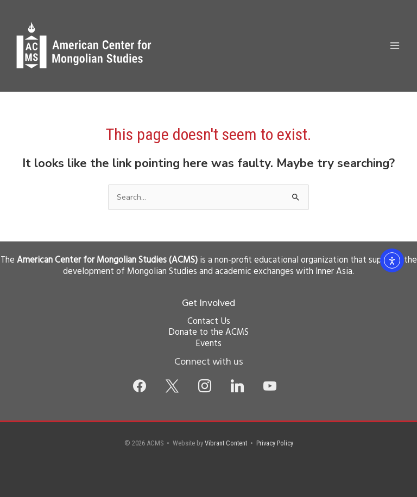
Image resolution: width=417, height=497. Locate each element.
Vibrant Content (226, 443)
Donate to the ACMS (208, 333)
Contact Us (208, 322)
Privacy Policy (274, 443)
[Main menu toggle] (394, 45)
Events (208, 344)
